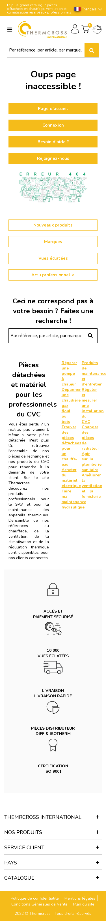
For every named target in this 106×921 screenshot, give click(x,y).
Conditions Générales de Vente (39, 904)
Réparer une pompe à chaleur (69, 373)
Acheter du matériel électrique (71, 477)
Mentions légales (79, 898)
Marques (53, 242)
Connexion (53, 125)
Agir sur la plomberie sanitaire (91, 461)
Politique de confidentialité (35, 898)
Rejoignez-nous (53, 158)
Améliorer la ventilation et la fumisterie (92, 485)
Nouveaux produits (53, 225)
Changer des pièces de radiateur (90, 437)
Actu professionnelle (53, 275)
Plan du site (83, 904)
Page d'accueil (53, 108)
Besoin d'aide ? (53, 142)
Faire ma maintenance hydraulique (74, 499)
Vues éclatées (53, 258)
